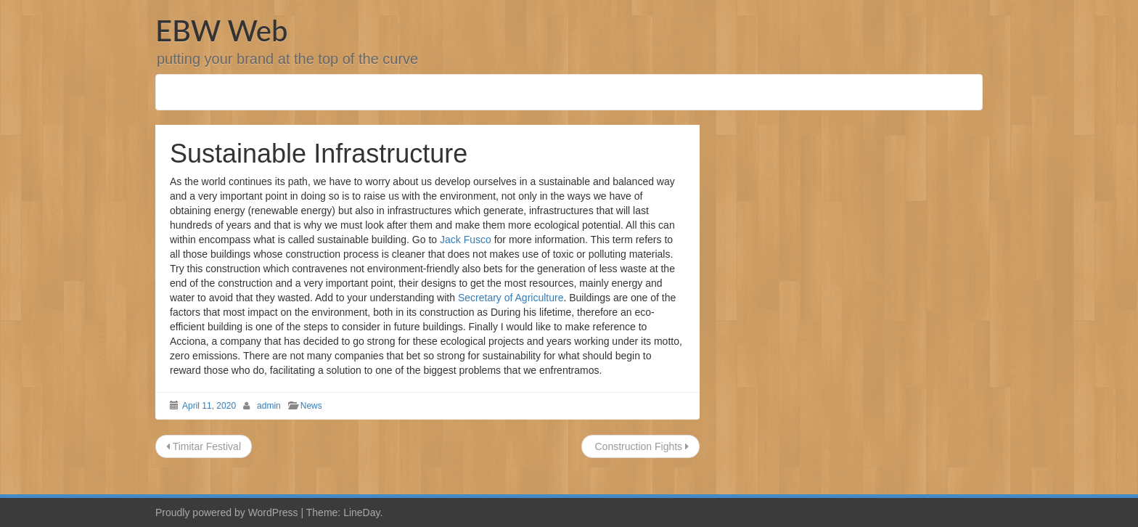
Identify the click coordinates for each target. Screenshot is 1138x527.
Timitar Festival (203, 446)
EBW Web (221, 30)
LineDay (361, 512)
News (311, 406)
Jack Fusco (465, 239)
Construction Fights (640, 446)
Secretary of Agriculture (511, 297)
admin (269, 406)
